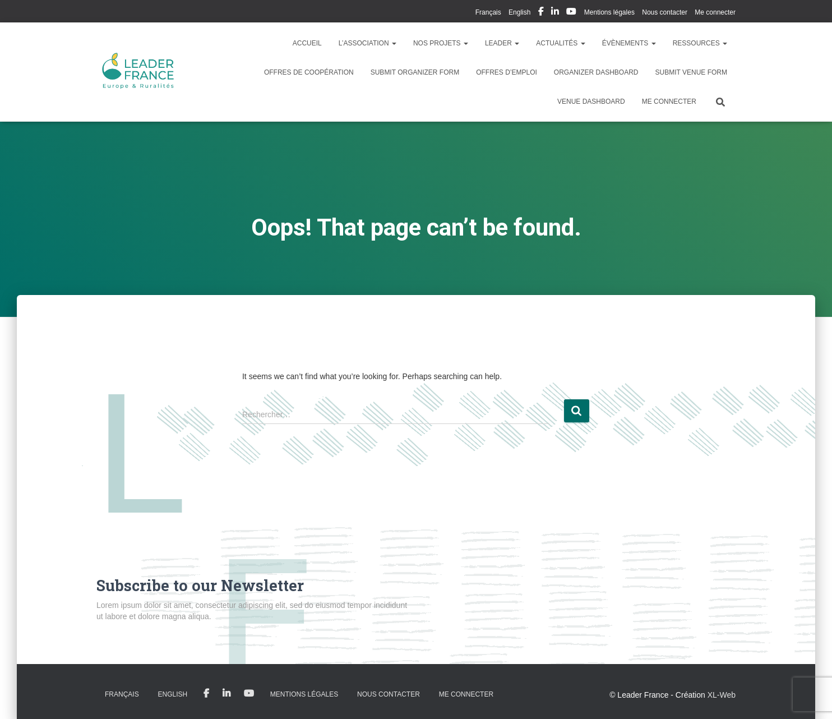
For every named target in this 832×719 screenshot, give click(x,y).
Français (488, 12)
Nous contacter (664, 12)
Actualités (560, 43)
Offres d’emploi (506, 72)
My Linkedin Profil (555, 13)
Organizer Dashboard (596, 72)
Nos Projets (440, 43)
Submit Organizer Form (415, 72)
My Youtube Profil (571, 13)
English (519, 12)
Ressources (700, 43)
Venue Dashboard (591, 101)
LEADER (502, 43)
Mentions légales (609, 12)
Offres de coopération (309, 72)
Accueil (307, 43)
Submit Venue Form (691, 72)
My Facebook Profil (541, 13)
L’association (367, 43)
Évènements (629, 43)
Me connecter (715, 12)
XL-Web (722, 694)
